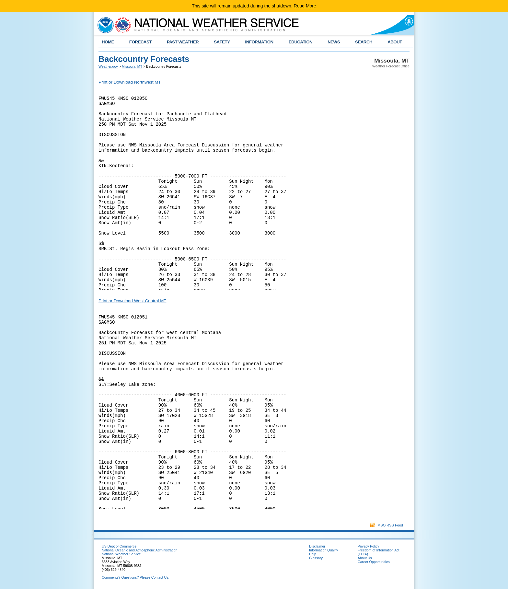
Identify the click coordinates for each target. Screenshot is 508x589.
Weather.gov (108, 66)
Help (312, 554)
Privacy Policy (368, 546)
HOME (108, 42)
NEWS (334, 42)
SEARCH (363, 42)
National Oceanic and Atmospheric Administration (139, 550)
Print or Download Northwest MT (129, 82)
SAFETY (222, 42)
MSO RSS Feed (386, 525)
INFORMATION (259, 42)
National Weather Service (121, 554)
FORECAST (140, 42)
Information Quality (323, 550)
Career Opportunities (374, 562)
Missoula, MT (132, 66)
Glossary (316, 558)
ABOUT (394, 42)
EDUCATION (300, 42)
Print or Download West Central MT (132, 300)
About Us (365, 558)
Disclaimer (317, 546)
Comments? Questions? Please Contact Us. (135, 577)
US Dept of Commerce (119, 546)
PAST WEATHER (183, 42)
